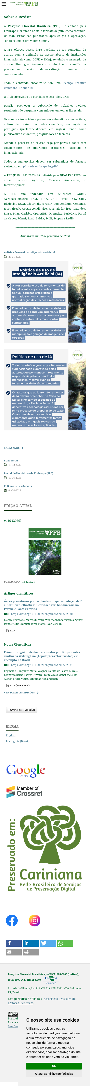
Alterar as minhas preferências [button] (54, 1073)
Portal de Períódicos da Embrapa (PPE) (28, 473)
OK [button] (54, 1066)
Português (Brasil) (18, 741)
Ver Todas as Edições (19, 692)
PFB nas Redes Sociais (18, 486)
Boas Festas (11, 460)
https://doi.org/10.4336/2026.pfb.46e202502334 (42, 665)
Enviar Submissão (21, 710)
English (11, 735)
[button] (14, 943)
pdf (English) (19, 685)
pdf (12, 630)
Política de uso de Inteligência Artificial (29, 252)
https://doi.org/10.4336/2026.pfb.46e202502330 (42, 614)
